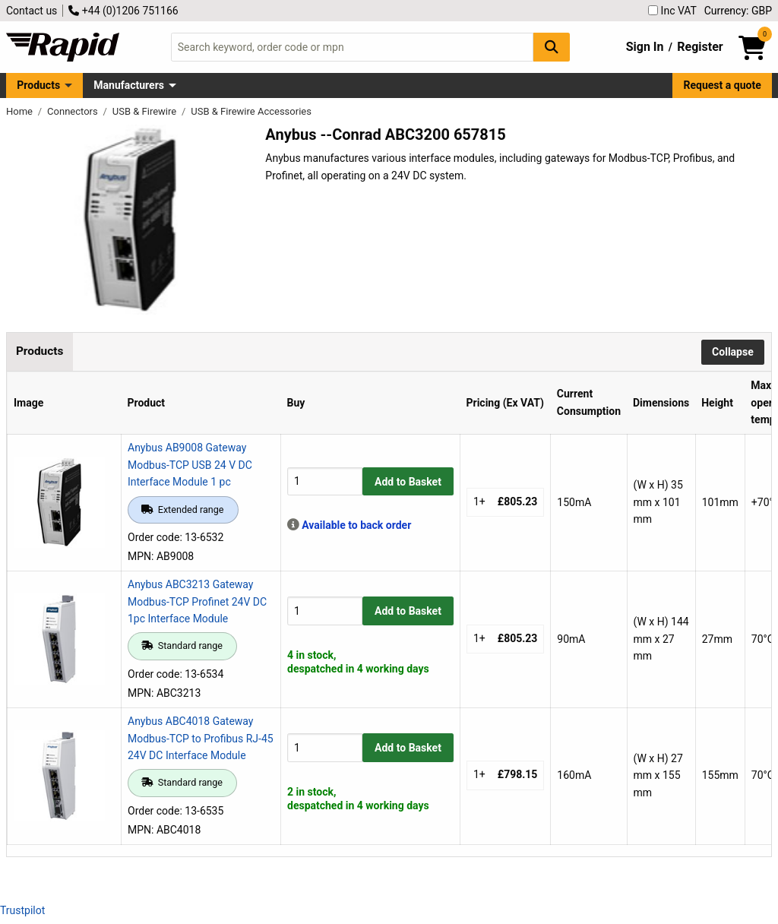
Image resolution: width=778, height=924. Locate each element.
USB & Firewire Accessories (251, 111)
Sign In (645, 47)
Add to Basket (408, 482)
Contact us (31, 11)
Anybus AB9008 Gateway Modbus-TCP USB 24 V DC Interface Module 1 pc (190, 464)
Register (700, 47)
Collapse (733, 352)
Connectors (73, 111)
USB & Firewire (145, 111)
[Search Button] (551, 47)
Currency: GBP (738, 10)
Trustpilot (22, 910)
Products (38, 85)
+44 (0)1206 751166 (123, 11)
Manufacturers (128, 85)
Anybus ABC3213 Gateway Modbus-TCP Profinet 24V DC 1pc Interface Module (197, 601)
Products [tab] (39, 351)
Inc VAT (672, 10)
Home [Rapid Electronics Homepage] (20, 111)
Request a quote (722, 85)
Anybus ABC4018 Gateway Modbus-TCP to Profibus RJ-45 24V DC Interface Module (201, 738)
